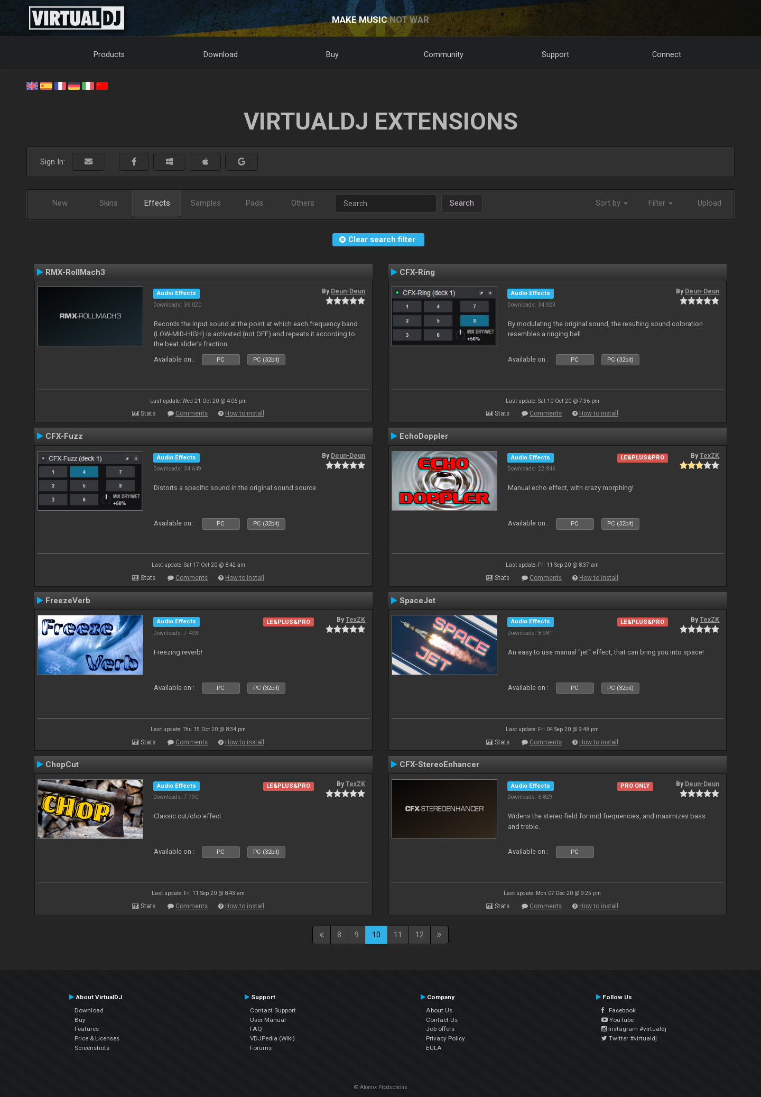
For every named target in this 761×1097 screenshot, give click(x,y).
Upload (709, 203)
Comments (191, 413)
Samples (206, 203)
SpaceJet (417, 600)
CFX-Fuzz (64, 436)
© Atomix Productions (380, 1087)
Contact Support (273, 1010)
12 (419, 934)
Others (302, 203)
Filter (660, 203)
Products (109, 54)
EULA (434, 1048)
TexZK (709, 455)
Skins (108, 203)
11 (398, 934)
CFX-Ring (417, 272)
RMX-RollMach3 (75, 272)
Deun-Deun (348, 291)
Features (87, 1029)
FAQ (256, 1029)
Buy (332, 54)
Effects (157, 203)
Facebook (618, 1010)
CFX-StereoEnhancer (439, 764)
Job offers (440, 1029)
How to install (244, 413)
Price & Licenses (97, 1038)
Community (443, 54)
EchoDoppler (424, 436)
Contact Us (442, 1020)
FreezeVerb (67, 600)
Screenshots (92, 1048)
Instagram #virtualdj (633, 1029)
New (60, 203)
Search (462, 203)
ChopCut (62, 764)
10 (376, 934)
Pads (254, 203)
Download (220, 54)
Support (555, 54)
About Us (439, 1010)
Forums (261, 1048)
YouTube (617, 1020)
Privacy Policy (445, 1038)
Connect (666, 54)
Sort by (612, 203)
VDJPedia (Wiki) (272, 1038)
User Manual (268, 1020)
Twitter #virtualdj (629, 1038)
